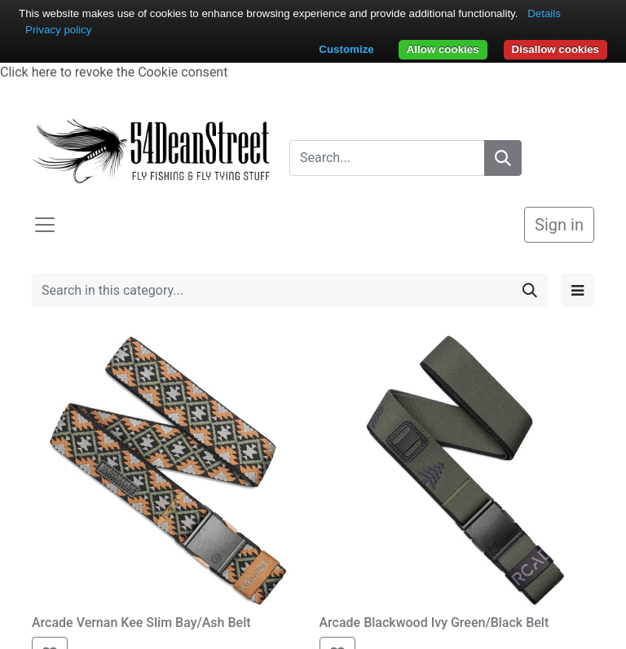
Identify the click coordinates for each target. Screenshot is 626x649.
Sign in (559, 225)
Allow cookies (443, 49)
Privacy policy (58, 30)
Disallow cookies (555, 49)
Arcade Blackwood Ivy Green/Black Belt (434, 622)
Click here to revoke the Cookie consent (113, 72)
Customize (346, 49)
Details (544, 13)
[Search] (503, 158)
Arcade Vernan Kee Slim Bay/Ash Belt (141, 622)
